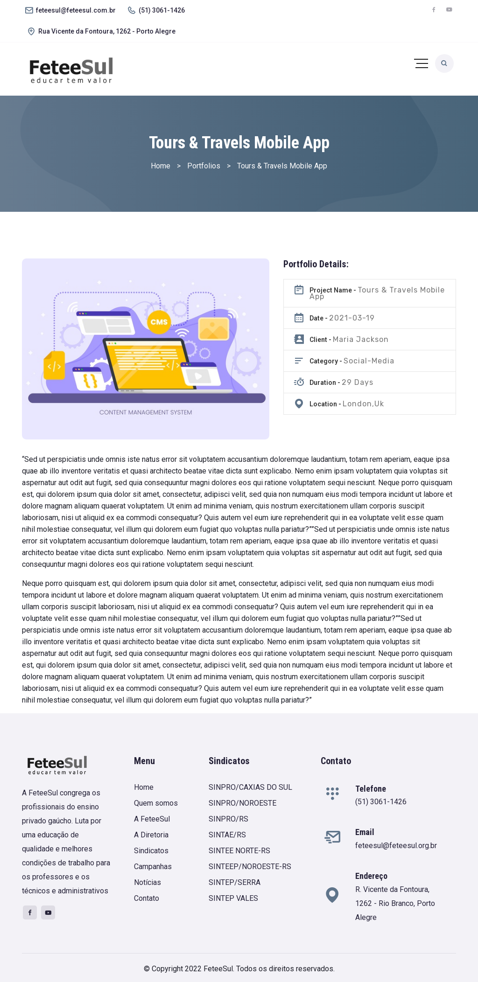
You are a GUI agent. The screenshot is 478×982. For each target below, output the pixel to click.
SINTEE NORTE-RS (239, 850)
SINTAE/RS (227, 834)
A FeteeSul (152, 819)
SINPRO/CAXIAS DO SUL (250, 787)
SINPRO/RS (228, 819)
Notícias (147, 882)
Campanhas (153, 866)
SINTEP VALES (233, 898)
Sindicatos (151, 850)
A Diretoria (151, 834)
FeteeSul (218, 968)
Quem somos (156, 803)
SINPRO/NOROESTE (242, 803)
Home (144, 787)
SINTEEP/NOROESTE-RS (250, 866)
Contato (146, 898)
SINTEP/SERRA (234, 882)
